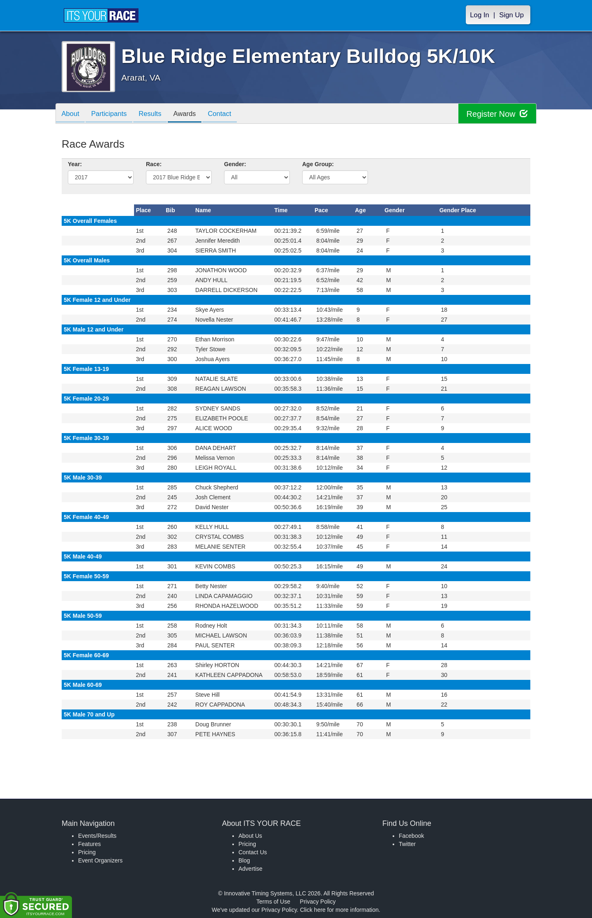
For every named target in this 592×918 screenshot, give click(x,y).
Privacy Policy (317, 901)
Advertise (250, 868)
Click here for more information (339, 909)
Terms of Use (273, 901)
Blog (244, 860)
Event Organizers (100, 860)
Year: (75, 164)
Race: (154, 164)
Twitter (407, 844)
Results (154, 114)
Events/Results (97, 835)
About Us (250, 835)
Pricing (87, 852)
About (71, 114)
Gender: (235, 164)
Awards (190, 114)
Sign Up (511, 15)
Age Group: (318, 164)
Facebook (411, 835)
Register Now (497, 113)
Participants (111, 114)
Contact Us (252, 852)
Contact (226, 114)
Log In (479, 15)
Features (89, 844)
